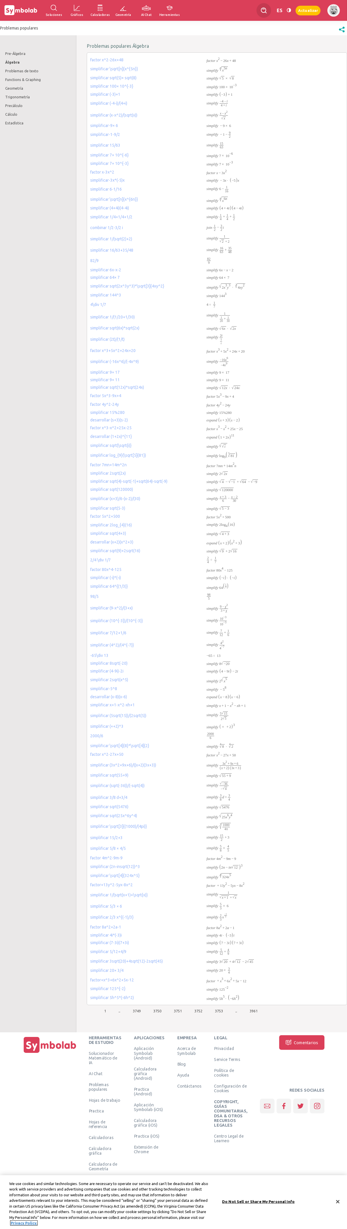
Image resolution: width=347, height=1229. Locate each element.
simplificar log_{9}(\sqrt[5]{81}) (118, 455)
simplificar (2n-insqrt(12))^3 (115, 866)
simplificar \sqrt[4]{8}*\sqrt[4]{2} (119, 745)
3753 (219, 1011)
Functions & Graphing (23, 80)
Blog (181, 1064)
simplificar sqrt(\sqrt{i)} (111, 445)
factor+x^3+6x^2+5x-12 (112, 980)
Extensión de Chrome (146, 1149)
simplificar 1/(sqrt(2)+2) (111, 239)
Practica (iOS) (146, 1136)
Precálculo (14, 106)
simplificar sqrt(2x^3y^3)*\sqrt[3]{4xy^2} (127, 286)
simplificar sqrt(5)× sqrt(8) (113, 77)
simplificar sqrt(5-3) (107, 508)
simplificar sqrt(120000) (111, 489)
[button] (341, 32)
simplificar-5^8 (103, 688)
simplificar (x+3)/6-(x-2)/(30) (115, 498)
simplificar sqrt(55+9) (109, 775)
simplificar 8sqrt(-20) (109, 663)
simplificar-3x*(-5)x (107, 180)
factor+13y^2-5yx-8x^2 (111, 884)
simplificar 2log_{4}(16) (111, 525)
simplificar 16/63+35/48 (111, 250)
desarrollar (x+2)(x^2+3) (111, 542)
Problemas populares (99, 1086)
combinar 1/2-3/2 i (106, 227)
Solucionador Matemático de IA (103, 1058)
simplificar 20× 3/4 (106, 970)
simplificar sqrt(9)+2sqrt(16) (115, 550)
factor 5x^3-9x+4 (105, 395)
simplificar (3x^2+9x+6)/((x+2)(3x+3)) (123, 765)
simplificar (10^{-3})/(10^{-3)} (116, 620)
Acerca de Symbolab (186, 1050)
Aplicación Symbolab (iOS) (148, 1107)
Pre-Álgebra (15, 53)
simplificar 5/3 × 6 (106, 906)
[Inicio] (50, 1053)
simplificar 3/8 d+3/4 (108, 797)
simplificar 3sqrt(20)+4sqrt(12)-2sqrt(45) (126, 961)
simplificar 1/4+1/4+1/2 (111, 217)
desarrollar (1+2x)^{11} (111, 436)
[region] (173, 1202)
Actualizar (308, 10)
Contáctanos (189, 1086)
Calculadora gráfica (100, 1151)
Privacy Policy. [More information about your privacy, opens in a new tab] (24, 1223)
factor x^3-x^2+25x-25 (111, 427)
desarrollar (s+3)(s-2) (109, 420)
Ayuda (183, 1075)
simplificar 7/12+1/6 (108, 633)
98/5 (94, 596)
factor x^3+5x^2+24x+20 (113, 350)
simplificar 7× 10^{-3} (109, 163)
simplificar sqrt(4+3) (108, 533)
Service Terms (227, 1059)
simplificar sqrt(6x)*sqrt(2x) (114, 328)
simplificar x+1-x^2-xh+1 (112, 705)
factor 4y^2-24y (104, 404)
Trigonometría (17, 97)
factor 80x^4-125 (105, 569)
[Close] (337, 1201)
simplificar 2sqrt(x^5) (109, 679)
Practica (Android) (143, 1091)
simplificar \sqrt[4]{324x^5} (115, 875)
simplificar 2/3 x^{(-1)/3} (112, 917)
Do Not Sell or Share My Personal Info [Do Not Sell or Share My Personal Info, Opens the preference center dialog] (258, 1201)
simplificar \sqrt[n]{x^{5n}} (114, 69)
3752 (198, 1011)
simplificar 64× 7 (105, 277)
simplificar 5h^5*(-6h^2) (112, 997)
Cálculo (11, 114)
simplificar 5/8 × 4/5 (108, 848)
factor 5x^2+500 (105, 516)
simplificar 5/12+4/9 (108, 951)
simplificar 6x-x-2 (105, 270)
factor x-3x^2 (102, 172)
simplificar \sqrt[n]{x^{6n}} (114, 199)
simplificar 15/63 (105, 145)
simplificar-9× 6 (104, 125)
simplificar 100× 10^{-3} (111, 86)
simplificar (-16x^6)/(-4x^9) (114, 361)
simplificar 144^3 (105, 295)
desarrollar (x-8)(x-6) (108, 696)
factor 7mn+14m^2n (108, 465)
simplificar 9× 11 (105, 379)
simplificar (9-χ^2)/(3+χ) (111, 608)
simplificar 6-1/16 (106, 189)
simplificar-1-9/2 (105, 134)
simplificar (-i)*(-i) (105, 577)
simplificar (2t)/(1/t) (107, 339)
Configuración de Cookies (230, 1088)
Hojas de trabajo (104, 1100)
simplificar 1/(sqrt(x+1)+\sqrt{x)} (119, 895)
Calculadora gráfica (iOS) (145, 1122)
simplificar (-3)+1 (105, 94)
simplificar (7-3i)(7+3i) (109, 942)
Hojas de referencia (98, 1124)
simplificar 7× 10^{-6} (109, 155)
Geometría (14, 88)
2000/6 (96, 736)
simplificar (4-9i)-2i (106, 671)
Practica (96, 1111)
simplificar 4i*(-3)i (106, 935)
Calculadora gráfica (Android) (145, 1073)
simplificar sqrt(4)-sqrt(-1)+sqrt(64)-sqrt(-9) (128, 481)
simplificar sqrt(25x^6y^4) (113, 815)
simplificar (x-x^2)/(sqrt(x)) (113, 115)
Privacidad (224, 1048)
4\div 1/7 (98, 304)
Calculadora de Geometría (103, 1166)
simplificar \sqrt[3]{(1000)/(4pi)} (118, 826)
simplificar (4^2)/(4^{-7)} (112, 645)
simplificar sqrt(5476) (109, 806)
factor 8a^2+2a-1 (105, 927)
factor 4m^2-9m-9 (106, 858)
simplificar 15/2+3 (106, 837)
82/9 (94, 260)
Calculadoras (101, 1137)
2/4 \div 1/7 (100, 560)
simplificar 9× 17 (105, 372)
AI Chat (96, 1073)
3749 (137, 1011)
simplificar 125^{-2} (107, 988)
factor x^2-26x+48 (106, 60)
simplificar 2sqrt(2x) (108, 473)
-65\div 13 (99, 655)
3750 (157, 1011)
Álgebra (12, 62)
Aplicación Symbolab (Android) (144, 1053)
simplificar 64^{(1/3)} (109, 586)
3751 (178, 1011)
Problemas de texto (21, 71)
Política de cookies (224, 1072)
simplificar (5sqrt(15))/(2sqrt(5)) (118, 715)
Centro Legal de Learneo (228, 1138)
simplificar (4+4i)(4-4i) (109, 208)
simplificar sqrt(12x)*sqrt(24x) (117, 387)
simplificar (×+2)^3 (106, 726)
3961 (254, 1011)
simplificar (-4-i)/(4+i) (108, 103)
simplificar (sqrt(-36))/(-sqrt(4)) (117, 785)
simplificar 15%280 (107, 412)
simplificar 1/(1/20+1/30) (112, 317)
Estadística (14, 123)
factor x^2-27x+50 (106, 754)
